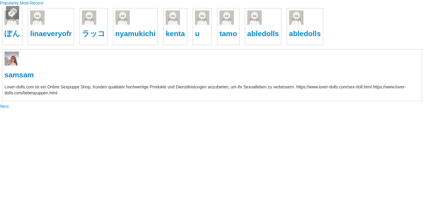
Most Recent (31, 3)
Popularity (10, 3)
